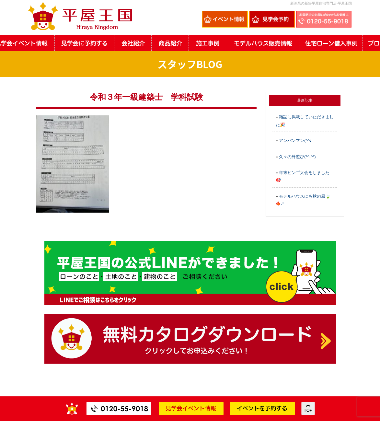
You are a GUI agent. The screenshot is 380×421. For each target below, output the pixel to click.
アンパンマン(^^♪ (295, 140)
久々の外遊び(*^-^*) (297, 156)
